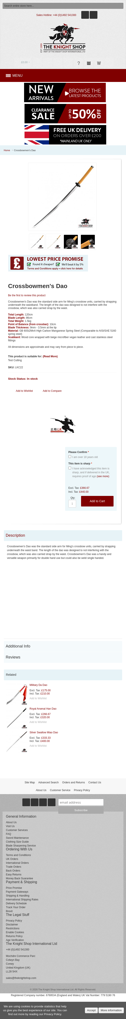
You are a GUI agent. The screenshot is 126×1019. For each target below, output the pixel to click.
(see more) (103, 476)
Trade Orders (13, 866)
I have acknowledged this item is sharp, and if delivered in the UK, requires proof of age (91, 472)
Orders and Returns (73, 782)
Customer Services (17, 830)
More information (111, 1010)
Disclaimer (12, 924)
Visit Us (10, 826)
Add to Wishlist (38, 698)
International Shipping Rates (22, 899)
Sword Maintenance (17, 837)
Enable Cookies (15, 932)
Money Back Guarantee (19, 878)
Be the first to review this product (27, 295)
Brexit (9, 911)
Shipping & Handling (17, 895)
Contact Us (94, 782)
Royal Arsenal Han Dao (43, 708)
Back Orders (13, 870)
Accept (91, 1010)
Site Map (30, 782)
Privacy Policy (82, 790)
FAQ (8, 834)
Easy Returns (14, 874)
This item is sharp (80, 463)
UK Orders (12, 859)
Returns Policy (14, 936)
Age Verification (15, 940)
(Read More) (50, 356)
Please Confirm (78, 452)
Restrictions (13, 928)
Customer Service (60, 790)
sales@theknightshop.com (21, 978)
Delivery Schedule (16, 903)
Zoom (62, 197)
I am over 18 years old (85, 457)
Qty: (73, 497)
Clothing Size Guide (17, 841)
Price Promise (14, 887)
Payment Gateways (17, 891)
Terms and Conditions (18, 855)
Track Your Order (16, 907)
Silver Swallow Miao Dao (44, 732)
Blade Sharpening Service (21, 845)
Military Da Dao (38, 685)
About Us (41, 790)
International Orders (17, 862)
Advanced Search (48, 782)
